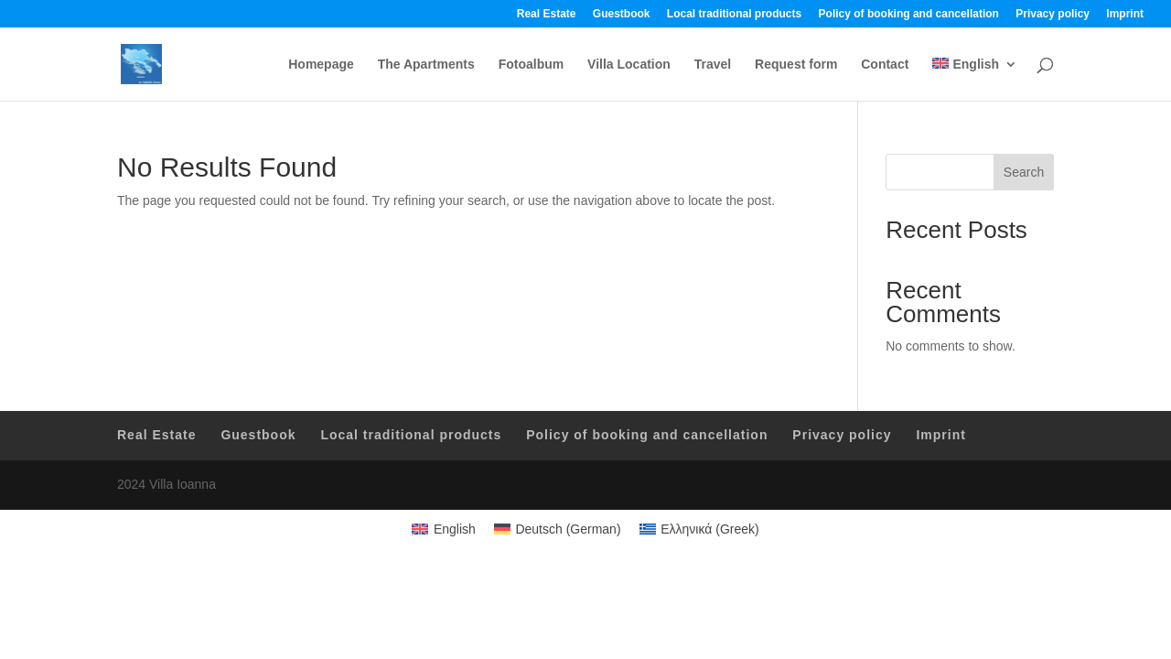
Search (1024, 172)
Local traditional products (734, 14)
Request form (796, 64)
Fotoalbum (531, 64)
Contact (884, 64)
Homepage (321, 64)
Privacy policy (1052, 14)
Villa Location (629, 64)
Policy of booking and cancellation (909, 14)
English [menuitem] (455, 529)
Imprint (1125, 14)
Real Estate (546, 14)
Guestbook (621, 14)
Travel (712, 64)
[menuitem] (974, 79)
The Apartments (426, 64)
